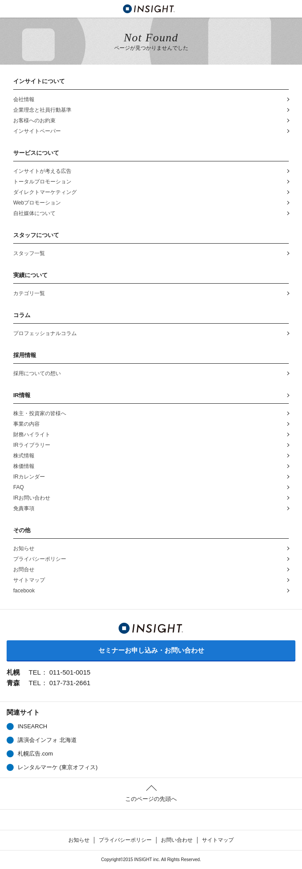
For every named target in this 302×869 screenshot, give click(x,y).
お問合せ (23, 569)
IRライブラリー (31, 445)
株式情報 (23, 456)
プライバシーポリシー (39, 559)
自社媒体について (34, 213)
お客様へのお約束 (34, 120)
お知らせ (23, 548)
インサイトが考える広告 (42, 171)
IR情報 (21, 395)
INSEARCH (32, 726)
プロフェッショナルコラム (45, 333)
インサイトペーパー (37, 131)
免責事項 (23, 508)
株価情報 (29, 466)
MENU (9, 9)
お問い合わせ (177, 840)
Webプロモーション (37, 203)
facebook (24, 591)
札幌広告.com (35, 753)
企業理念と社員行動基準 (42, 110)
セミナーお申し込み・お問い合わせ (151, 650)
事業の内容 (26, 424)
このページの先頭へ (151, 799)
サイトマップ (29, 580)
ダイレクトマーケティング (45, 192)
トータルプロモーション (42, 182)
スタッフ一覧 (29, 253)
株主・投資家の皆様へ (39, 413)
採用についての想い (37, 373)
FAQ (18, 487)
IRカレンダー (29, 477)
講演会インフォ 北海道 (47, 740)
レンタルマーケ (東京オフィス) (57, 767)
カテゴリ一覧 (29, 293)
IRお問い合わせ (31, 498)
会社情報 (23, 99)
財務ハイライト (31, 434)
